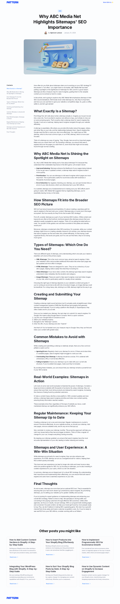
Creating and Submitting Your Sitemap (15, 107)
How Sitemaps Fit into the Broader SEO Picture (14, 97)
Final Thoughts (11, 132)
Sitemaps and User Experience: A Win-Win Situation (16, 127)
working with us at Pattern (72, 511)
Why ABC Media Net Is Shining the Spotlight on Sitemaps (15, 92)
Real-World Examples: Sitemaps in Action (15, 117)
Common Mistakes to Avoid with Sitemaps (16, 112)
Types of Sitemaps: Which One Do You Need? (15, 102)
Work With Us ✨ (108, 2)
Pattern (50, 498)
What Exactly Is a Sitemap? (14, 88)
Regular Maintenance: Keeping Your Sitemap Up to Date (15, 122)
